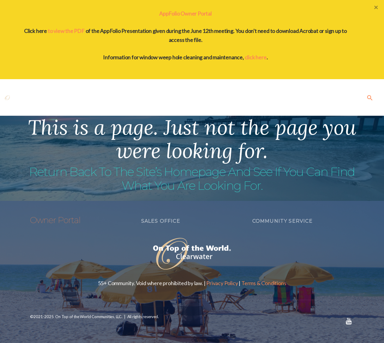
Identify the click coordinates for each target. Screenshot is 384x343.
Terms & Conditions (263, 283)
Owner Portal (55, 220)
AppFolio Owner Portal (185, 13)
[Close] (376, 7)
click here (256, 57)
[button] (370, 97)
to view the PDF (66, 31)
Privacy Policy (222, 283)
